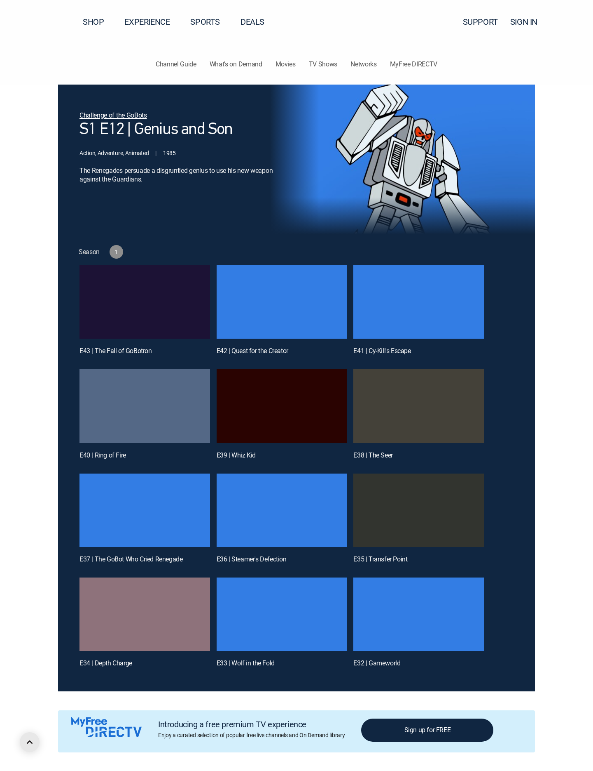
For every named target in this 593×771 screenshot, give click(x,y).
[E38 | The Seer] (418, 406)
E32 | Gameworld (376, 662)
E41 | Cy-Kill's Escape (382, 350)
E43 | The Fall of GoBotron (115, 350)
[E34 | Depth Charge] (144, 614)
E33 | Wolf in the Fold (246, 662)
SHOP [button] (98, 21)
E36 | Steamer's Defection (252, 559)
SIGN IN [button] (528, 21)
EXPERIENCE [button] (152, 21)
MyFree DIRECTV (414, 63)
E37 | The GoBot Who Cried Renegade (130, 559)
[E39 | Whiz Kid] (282, 406)
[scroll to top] (29, 742)
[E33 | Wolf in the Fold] (282, 614)
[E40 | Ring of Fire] (144, 406)
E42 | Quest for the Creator (252, 350)
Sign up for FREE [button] (427, 729)
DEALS (252, 21)
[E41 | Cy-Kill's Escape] (418, 302)
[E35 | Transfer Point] (418, 510)
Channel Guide (176, 63)
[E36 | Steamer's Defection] (282, 510)
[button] (572, 22)
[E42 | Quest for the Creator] (282, 302)
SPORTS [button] (210, 21)
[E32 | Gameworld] (418, 614)
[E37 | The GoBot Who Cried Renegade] (144, 510)
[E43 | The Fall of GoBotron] (144, 302)
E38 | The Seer (372, 455)
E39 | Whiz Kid (236, 455)
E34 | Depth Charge (105, 662)
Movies (285, 63)
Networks (363, 63)
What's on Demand (236, 63)
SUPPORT (480, 21)
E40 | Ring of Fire (102, 455)
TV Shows (323, 63)
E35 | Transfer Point (380, 559)
